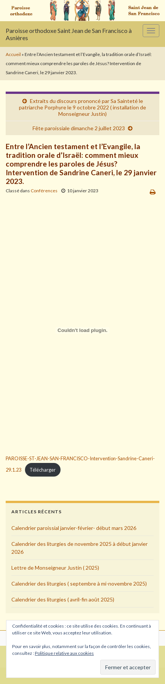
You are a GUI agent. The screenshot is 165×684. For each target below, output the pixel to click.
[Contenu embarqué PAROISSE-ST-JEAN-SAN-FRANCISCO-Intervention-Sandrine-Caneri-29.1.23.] (82, 330)
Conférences (44, 190)
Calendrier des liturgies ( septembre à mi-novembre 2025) (79, 583)
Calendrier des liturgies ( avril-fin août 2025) (62, 599)
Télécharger (43, 470)
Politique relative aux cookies (64, 653)
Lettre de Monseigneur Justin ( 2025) (55, 567)
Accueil (13, 54)
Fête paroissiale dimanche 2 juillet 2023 (79, 128)
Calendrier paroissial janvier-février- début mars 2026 (73, 528)
